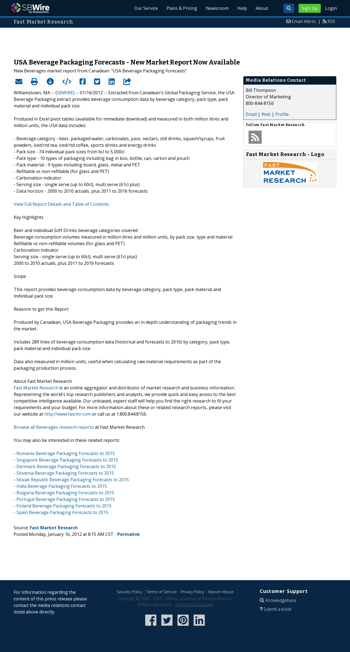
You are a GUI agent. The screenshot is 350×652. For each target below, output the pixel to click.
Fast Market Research (36, 388)
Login (331, 8)
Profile (282, 114)
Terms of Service (161, 591)
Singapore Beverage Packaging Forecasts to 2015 (67, 460)
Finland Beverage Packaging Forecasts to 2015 (64, 506)
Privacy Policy (192, 591)
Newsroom (217, 8)
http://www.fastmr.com (67, 414)
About (262, 8)
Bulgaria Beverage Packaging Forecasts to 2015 (65, 493)
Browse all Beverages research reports (54, 427)
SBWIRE (65, 93)
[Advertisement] (175, 40)
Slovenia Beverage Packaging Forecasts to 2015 (65, 473)
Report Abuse (221, 591)
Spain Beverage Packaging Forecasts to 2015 (62, 512)
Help (242, 8)
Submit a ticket (277, 609)
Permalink (128, 534)
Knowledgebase (280, 600)
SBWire (30, 8)
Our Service (146, 8)
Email (251, 114)
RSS (331, 21)
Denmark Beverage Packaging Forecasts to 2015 (66, 466)
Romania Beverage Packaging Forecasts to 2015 (65, 453)
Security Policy (129, 591)
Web (266, 114)
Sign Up (310, 8)
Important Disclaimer (194, 604)
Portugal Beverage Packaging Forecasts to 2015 (65, 499)
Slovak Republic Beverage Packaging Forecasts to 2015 (72, 480)
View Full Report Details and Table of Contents (61, 204)
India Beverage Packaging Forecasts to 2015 (61, 486)
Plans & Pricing (182, 8)
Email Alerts (304, 21)
